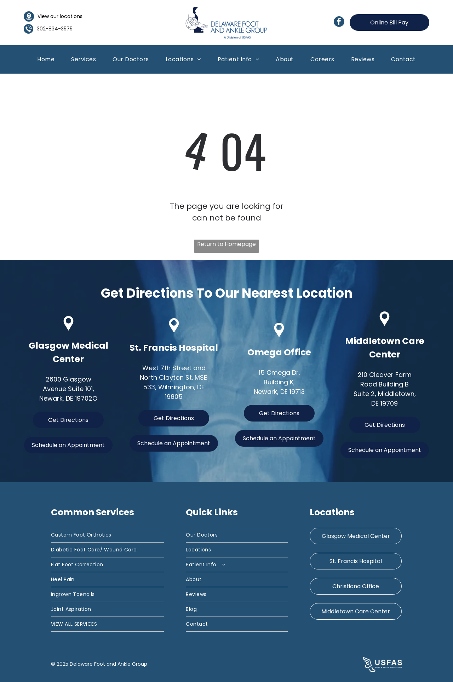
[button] (83, 59)
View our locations (60, 16)
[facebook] (339, 22)
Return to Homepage (226, 244)
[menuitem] (46, 59)
